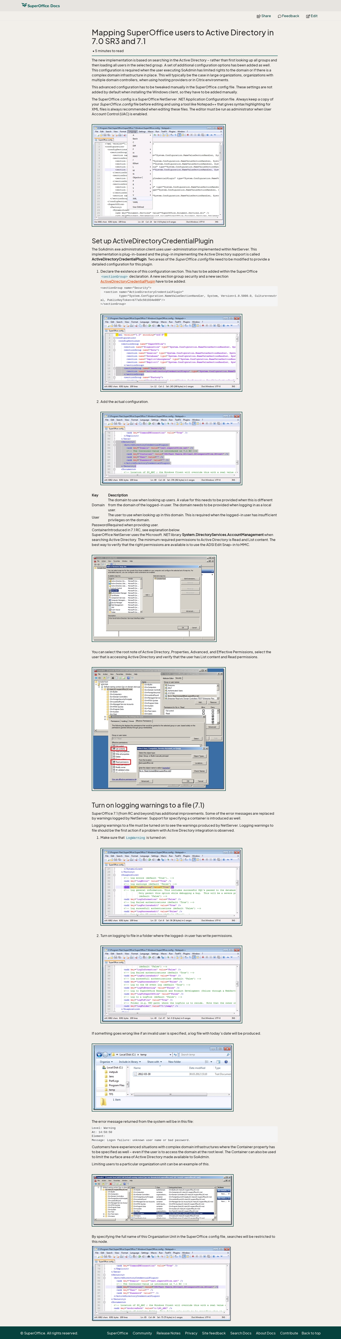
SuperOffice (117, 1333)
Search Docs (240, 1333)
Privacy (191, 1333)
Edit (312, 16)
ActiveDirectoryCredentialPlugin (127, 281)
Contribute (289, 1333)
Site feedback (214, 1333)
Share (264, 16)
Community (142, 1333)
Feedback (288, 16)
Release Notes (169, 1333)
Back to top (311, 1333)
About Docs (266, 1333)
